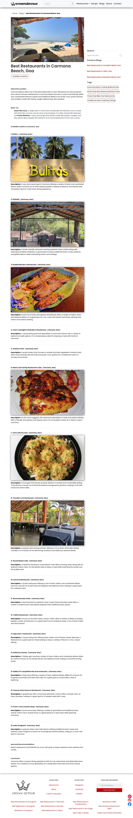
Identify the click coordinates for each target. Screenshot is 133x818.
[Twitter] (21, 795)
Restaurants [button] (82, 3)
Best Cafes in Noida (81, 813)
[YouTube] (27, 795)
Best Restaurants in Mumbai (52, 806)
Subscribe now (109, 790)
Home (14, 13)
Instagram (79, 785)
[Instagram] (18, 795)
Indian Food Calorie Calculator (109, 813)
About (109, 3)
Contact (117, 3)
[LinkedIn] (23, 795)
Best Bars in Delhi (109, 802)
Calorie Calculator (54, 794)
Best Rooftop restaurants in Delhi (109, 807)
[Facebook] (20, 795)
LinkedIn (79, 794)
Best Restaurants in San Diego (81, 808)
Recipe (94, 3)
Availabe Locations (20, 76)
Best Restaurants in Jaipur (52, 810)
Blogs (102, 3)
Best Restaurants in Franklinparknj (80, 803)
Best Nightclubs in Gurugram (23, 806)
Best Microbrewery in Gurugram (23, 802)
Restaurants (54, 785)
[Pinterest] (25, 795)
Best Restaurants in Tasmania (52, 802)
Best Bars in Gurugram (24, 810)
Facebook (79, 789)
